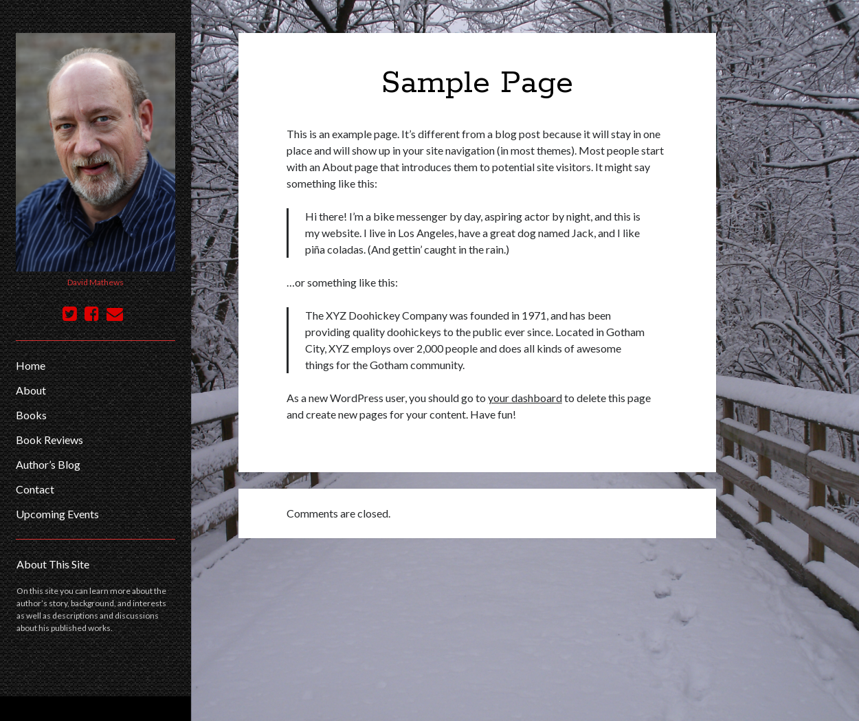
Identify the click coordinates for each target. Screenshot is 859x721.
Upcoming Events (57, 513)
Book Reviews (49, 439)
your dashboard (525, 397)
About (31, 390)
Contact (35, 489)
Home (30, 365)
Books (31, 414)
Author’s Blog (48, 464)
